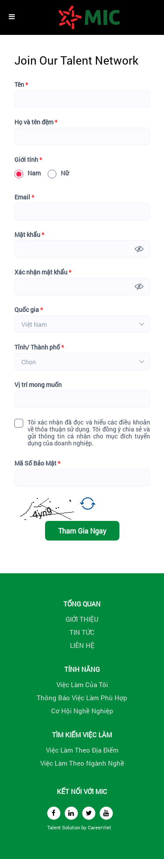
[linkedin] (71, 813)
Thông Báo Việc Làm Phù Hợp (82, 697)
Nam (27, 173)
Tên (21, 84)
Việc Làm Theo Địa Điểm (82, 750)
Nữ (58, 173)
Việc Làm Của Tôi (82, 684)
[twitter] (88, 813)
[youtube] (106, 813)
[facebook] (53, 813)
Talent (54, 827)
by (84, 827)
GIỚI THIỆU (82, 619)
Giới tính (28, 159)
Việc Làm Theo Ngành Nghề (82, 763)
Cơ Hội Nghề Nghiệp (82, 710)
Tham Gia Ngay (82, 530)
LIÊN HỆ (82, 645)
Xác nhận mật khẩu (42, 272)
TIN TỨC (82, 632)
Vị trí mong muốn (38, 384)
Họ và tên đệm (35, 122)
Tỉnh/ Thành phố (39, 347)
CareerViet (99, 827)
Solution (71, 827)
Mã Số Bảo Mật (37, 463)
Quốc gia (28, 309)
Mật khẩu (29, 234)
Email (24, 197)
